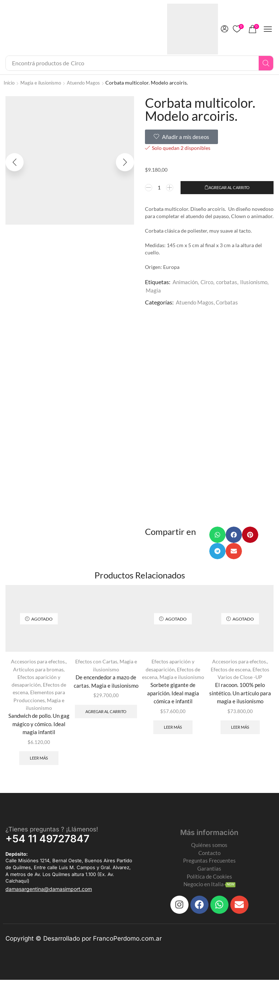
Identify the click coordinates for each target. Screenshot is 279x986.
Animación (186, 281)
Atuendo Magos (90, 82)
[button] (224, 29)
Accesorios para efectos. (38, 663)
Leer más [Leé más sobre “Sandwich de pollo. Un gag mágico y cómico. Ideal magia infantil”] (39, 761)
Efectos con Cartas (96, 663)
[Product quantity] (159, 188)
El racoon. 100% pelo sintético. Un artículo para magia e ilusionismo (240, 695)
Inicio (10, 82)
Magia (153, 290)
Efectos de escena (230, 671)
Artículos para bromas (38, 671)
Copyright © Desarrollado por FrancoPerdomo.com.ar (83, 944)
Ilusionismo (257, 281)
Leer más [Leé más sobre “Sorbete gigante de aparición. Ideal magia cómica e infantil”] (173, 730)
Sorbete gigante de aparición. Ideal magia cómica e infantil (173, 695)
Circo (209, 281)
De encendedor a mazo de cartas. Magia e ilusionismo (106, 683)
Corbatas (230, 302)
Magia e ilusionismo (44, 82)
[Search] (266, 63)
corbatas (229, 281)
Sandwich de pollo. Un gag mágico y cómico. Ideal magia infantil (39, 725)
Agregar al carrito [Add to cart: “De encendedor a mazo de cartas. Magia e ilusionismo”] (106, 717)
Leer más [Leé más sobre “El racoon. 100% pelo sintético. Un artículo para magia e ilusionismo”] (240, 730)
